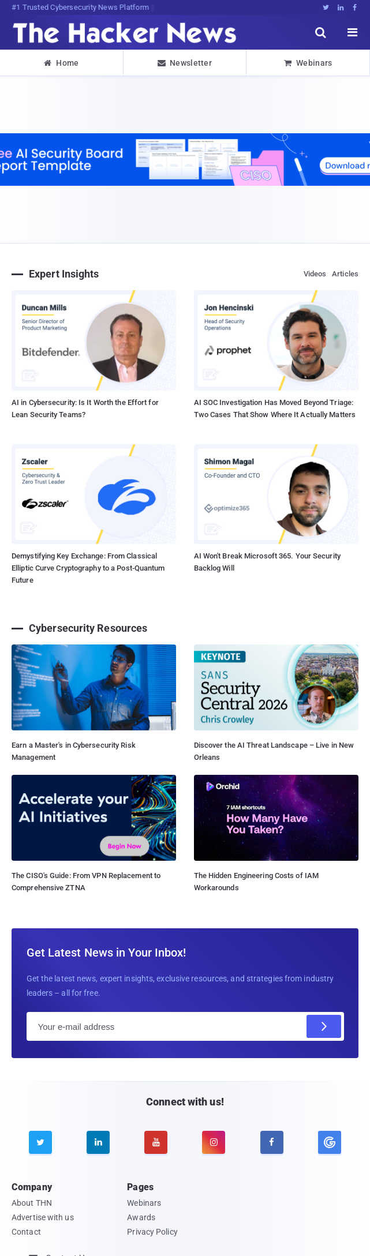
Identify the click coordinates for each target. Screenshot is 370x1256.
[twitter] (40, 1142)
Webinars (308, 63)
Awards (141, 1217)
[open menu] (352, 32)
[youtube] (155, 1142)
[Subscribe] (324, 1026)
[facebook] (271, 1142)
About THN (32, 1203)
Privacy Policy (152, 1231)
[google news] (330, 1142)
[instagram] (213, 1142)
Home (61, 63)
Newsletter (185, 63)
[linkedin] (98, 1142)
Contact (26, 1231)
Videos (315, 273)
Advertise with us (43, 1217)
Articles (345, 273)
